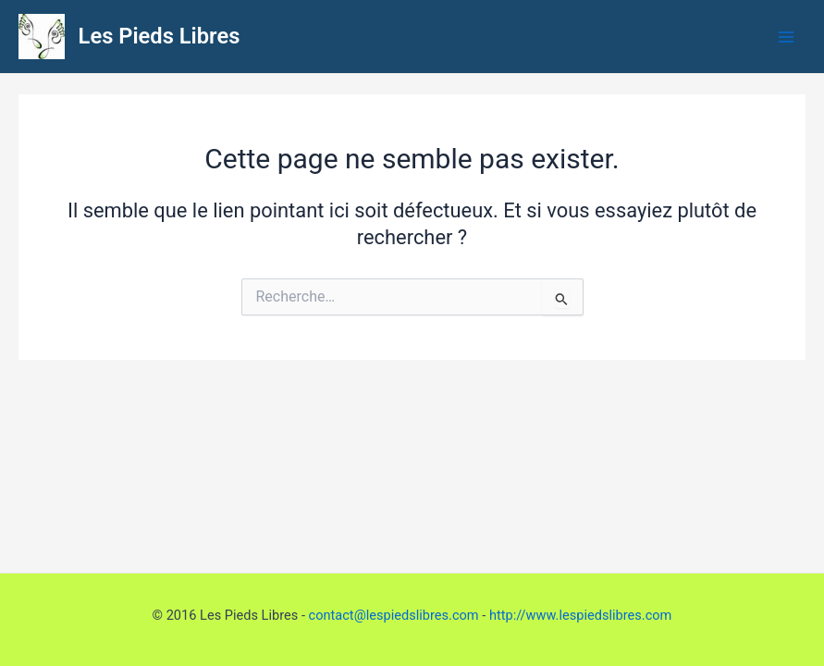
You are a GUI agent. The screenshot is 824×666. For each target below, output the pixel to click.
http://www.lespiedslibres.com (580, 615)
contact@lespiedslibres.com (394, 615)
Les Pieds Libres (159, 36)
